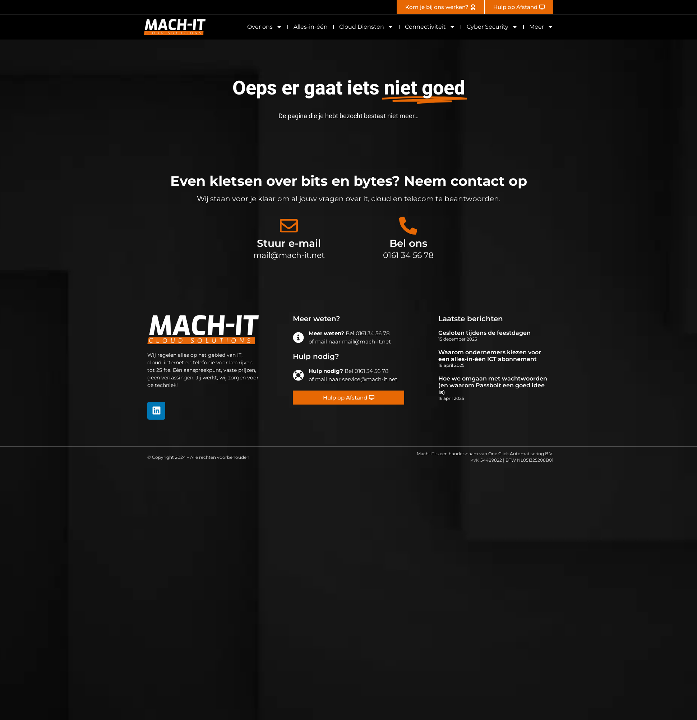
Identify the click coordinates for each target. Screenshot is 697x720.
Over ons (264, 27)
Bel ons (408, 243)
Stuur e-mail (289, 243)
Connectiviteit (430, 27)
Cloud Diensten (366, 27)
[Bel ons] (408, 226)
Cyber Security (492, 27)
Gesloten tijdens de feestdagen (484, 332)
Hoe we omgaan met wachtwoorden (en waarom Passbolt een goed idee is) (492, 385)
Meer (541, 27)
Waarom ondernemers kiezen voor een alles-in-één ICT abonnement (489, 356)
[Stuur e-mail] (289, 226)
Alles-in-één (311, 26)
